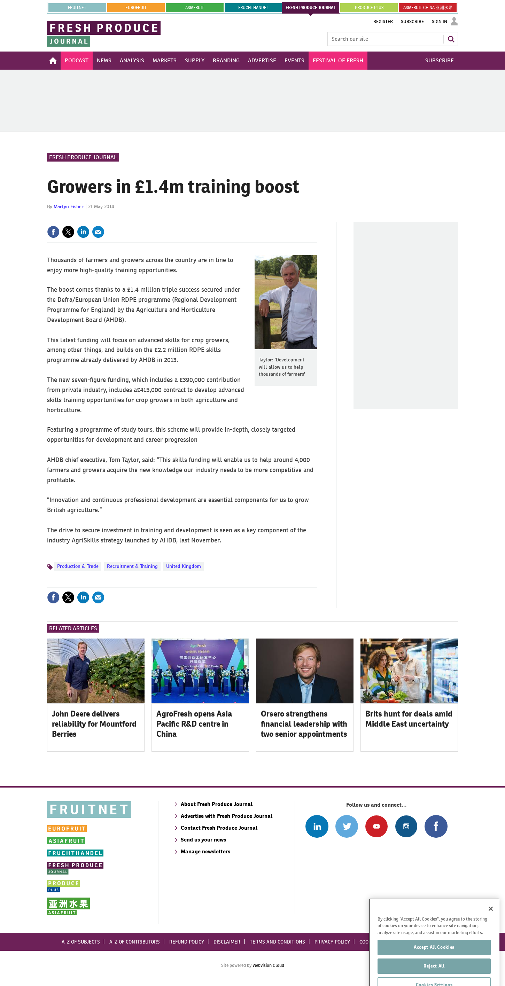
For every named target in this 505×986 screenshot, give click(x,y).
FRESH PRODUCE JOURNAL (311, 7)
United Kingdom (183, 566)
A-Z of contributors (134, 942)
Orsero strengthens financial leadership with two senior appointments (304, 724)
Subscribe (412, 21)
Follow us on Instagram (406, 826)
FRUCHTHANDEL (253, 7)
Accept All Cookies (434, 966)
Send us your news (203, 839)
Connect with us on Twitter (346, 826)
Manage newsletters (205, 851)
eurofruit (136, 7)
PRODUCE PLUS (369, 7)
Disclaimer (226, 942)
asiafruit (194, 7)
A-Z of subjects (81, 942)
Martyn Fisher (69, 206)
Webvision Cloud (268, 965)
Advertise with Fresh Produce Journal (226, 816)
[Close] (490, 927)
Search (451, 39)
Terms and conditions (277, 942)
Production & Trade (78, 566)
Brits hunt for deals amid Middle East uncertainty (408, 719)
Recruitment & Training (132, 566)
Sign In (439, 21)
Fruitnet (77, 7)
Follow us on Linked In (316, 826)
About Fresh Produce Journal (216, 804)
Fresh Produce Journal (83, 157)
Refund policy (186, 942)
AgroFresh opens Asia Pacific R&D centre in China (194, 724)
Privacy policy (332, 942)
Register (383, 21)
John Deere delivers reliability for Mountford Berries (94, 724)
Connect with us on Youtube (376, 826)
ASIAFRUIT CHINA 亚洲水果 (427, 7)
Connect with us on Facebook (436, 826)
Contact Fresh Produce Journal (219, 827)
